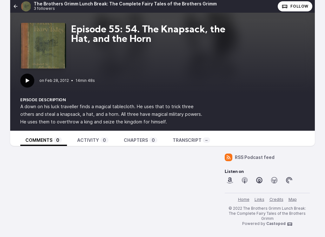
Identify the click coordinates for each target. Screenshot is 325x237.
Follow (295, 6)
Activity (93, 140)
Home (243, 199)
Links (259, 199)
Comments (43, 140)
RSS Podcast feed (250, 157)
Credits (276, 199)
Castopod (279, 224)
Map (293, 199)
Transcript (191, 140)
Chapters (140, 140)
